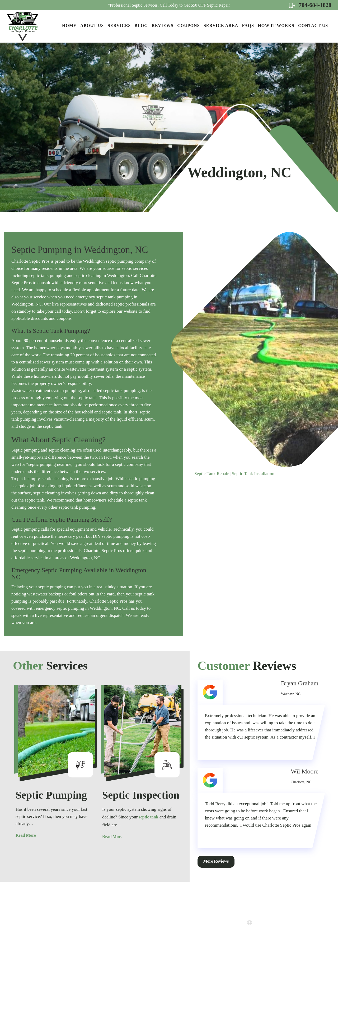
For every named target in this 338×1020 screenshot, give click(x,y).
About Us (92, 25)
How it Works (276, 25)
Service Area (221, 25)
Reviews (162, 25)
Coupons (188, 25)
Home (69, 25)
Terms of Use (180, 948)
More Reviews (216, 861)
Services (119, 25)
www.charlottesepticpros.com (282, 923)
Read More (26, 835)
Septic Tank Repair (211, 473)
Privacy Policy (181, 938)
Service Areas (181, 919)
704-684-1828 (310, 5)
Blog (141, 25)
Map (271, 947)
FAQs (248, 25)
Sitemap (176, 957)
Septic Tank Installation (253, 473)
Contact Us (313, 25)
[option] (56, 762)
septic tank (148, 817)
